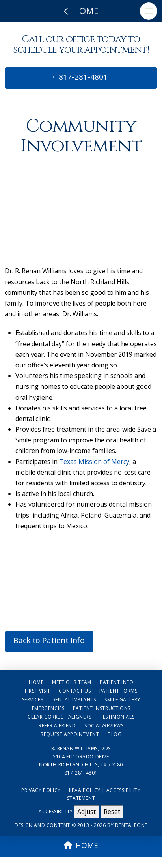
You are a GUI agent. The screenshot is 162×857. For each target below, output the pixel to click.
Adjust (86, 811)
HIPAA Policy (84, 790)
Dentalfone (131, 825)
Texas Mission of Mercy (93, 461)
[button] (148, 11)
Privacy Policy (40, 790)
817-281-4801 (80, 77)
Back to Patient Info (49, 640)
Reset (112, 811)
